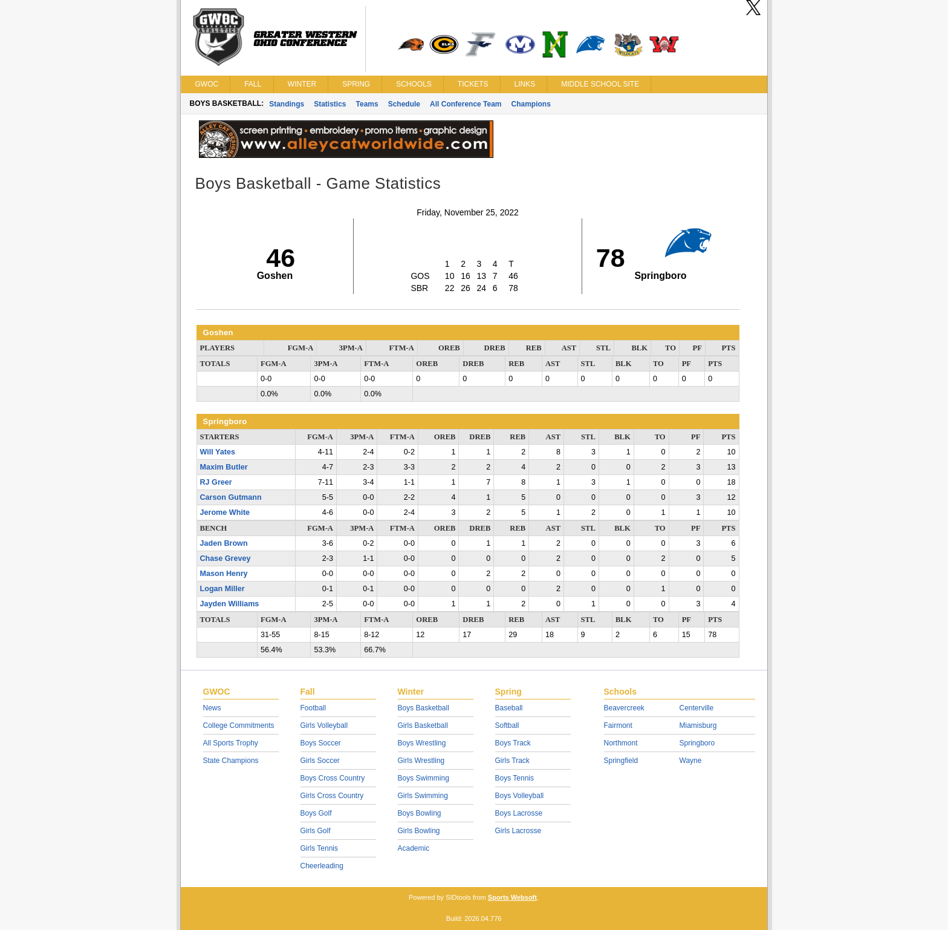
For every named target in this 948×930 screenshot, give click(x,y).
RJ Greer (216, 482)
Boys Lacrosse (519, 813)
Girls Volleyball (324, 725)
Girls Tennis (319, 848)
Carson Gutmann (231, 497)
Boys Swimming (423, 778)
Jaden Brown (224, 543)
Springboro (697, 743)
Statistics (330, 104)
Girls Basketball (423, 725)
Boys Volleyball (519, 795)
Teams (367, 104)
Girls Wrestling (421, 760)
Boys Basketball (423, 708)
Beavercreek (624, 708)
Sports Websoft (512, 897)
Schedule (404, 104)
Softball (507, 725)
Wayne (691, 760)
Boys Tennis (514, 778)
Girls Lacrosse (518, 831)
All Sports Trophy (230, 743)
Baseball (509, 708)
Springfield (621, 760)
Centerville (697, 708)
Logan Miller (222, 589)
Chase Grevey (225, 558)
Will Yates (217, 452)
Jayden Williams (229, 604)
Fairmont (618, 725)
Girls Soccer (320, 760)
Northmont (621, 743)
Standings (286, 104)
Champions (531, 104)
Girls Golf (315, 831)
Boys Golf (316, 813)
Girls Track (512, 760)
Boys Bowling (419, 813)
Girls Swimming (423, 795)
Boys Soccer (320, 743)
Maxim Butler (224, 467)
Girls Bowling (419, 831)
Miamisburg (698, 725)
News (212, 708)
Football (313, 708)
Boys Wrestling (422, 743)
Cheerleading (321, 866)
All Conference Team (465, 104)
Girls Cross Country (332, 795)
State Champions (231, 760)
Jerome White (225, 512)
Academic (414, 848)
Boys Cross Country (332, 778)
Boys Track (513, 743)
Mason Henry (224, 573)
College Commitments (238, 725)
